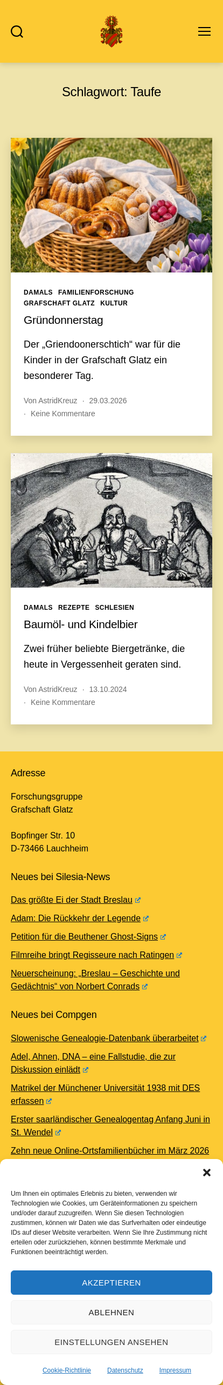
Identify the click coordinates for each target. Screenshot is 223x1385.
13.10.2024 (108, 689)
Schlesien (114, 607)
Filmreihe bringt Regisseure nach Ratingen (96, 955)
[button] (206, 1172)
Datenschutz (125, 1370)
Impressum (175, 1370)
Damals (38, 292)
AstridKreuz (57, 400)
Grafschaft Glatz (59, 303)
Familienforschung (96, 292)
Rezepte (73, 607)
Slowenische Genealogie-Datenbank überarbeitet (108, 1038)
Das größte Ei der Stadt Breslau (76, 899)
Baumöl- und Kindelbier (80, 624)
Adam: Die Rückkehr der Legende (80, 918)
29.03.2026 (108, 400)
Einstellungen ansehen (111, 1342)
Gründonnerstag (63, 320)
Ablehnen (112, 1312)
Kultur (114, 303)
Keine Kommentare (63, 413)
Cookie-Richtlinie (67, 1370)
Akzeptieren (111, 1282)
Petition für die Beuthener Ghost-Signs (88, 936)
